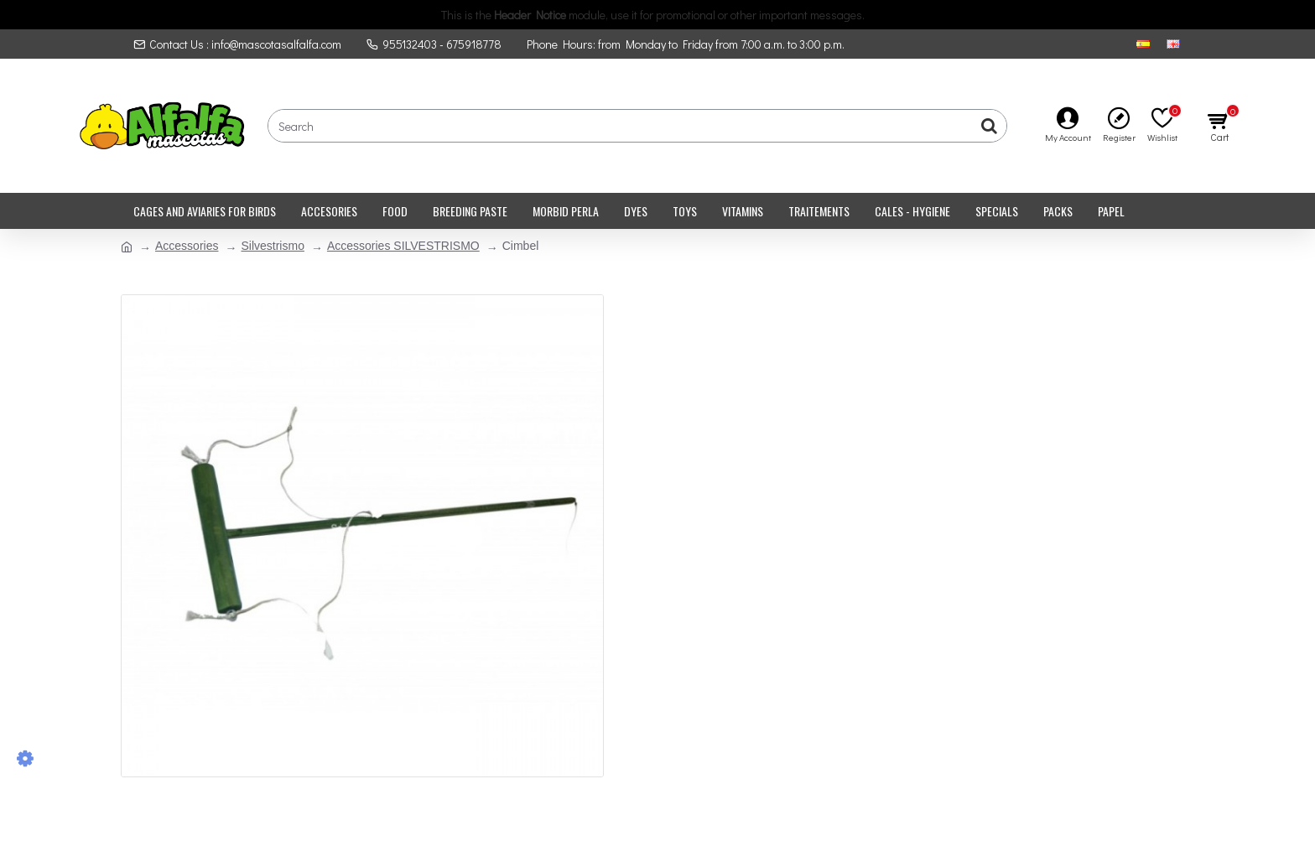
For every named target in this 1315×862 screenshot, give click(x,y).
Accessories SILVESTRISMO (403, 245)
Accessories (186, 245)
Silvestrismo (272, 245)
